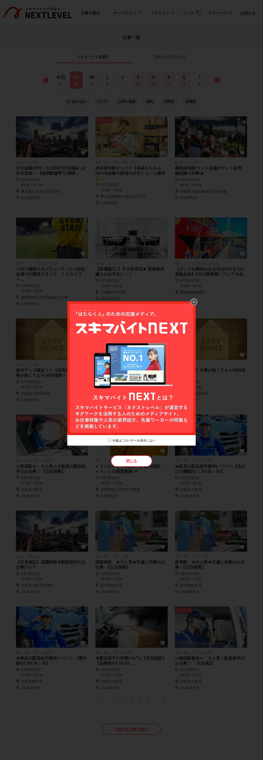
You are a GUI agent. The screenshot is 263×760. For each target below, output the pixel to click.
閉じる (131, 461)
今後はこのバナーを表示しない (133, 440)
